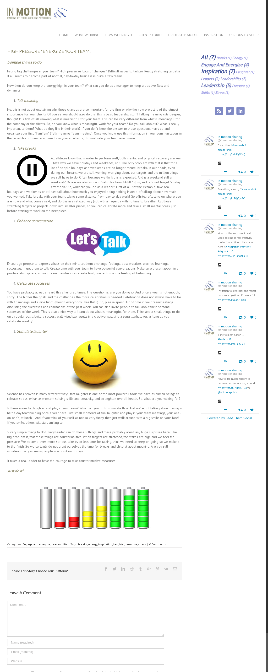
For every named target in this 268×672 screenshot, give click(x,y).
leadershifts (59, 544)
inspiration (105, 544)
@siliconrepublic (227, 392)
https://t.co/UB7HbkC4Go (232, 388)
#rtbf (230, 251)
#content (245, 247)
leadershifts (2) (233, 78)
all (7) (208, 57)
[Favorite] (253, 171)
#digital (222, 251)
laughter (118, 544)
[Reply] (225, 171)
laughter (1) (245, 72)
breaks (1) (223, 58)
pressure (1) (240, 86)
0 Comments (157, 544)
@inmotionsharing (230, 140)
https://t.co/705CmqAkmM (233, 256)
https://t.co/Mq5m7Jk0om (232, 300)
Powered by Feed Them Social (230, 418)
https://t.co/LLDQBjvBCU (232, 198)
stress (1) (222, 92)
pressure (131, 544)
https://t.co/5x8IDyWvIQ (231, 154)
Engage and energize (36, 544)
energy (92, 544)
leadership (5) (216, 85)
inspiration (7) (218, 71)
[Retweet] (242, 171)
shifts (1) (207, 92)
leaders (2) (210, 78)
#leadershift (239, 145)
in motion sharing (230, 137)
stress (142, 544)
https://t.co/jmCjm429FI (231, 344)
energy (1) (239, 58)
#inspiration (232, 247)
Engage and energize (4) (225, 65)
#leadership (225, 150)
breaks (82, 544)
